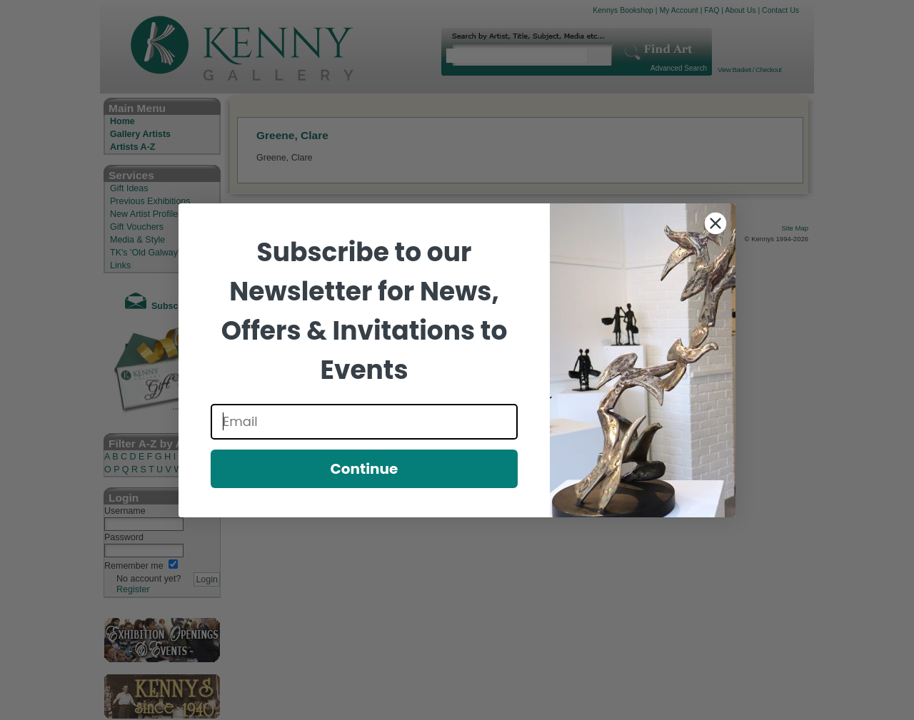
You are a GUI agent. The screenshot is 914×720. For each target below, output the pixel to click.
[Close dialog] (715, 223)
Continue (364, 469)
